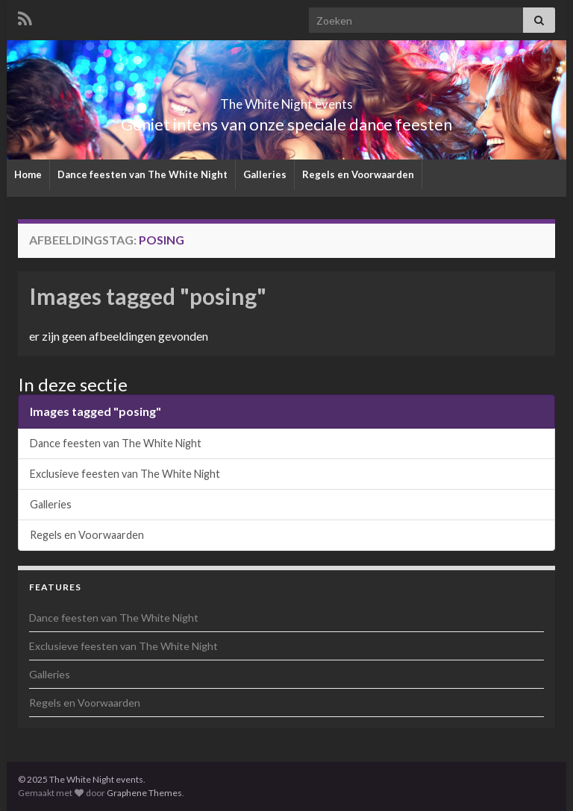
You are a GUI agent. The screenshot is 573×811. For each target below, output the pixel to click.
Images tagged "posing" (147, 296)
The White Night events (286, 99)
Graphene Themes (144, 792)
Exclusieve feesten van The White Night (125, 473)
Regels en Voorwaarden (358, 174)
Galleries (264, 174)
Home (28, 174)
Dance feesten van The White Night (142, 174)
